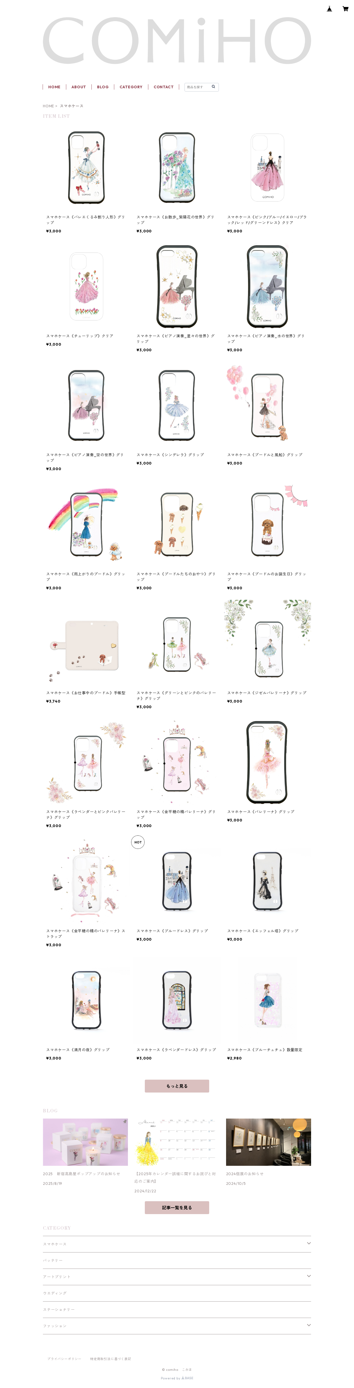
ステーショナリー (59, 1309)
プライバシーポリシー (64, 1359)
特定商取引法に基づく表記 (110, 1359)
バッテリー (53, 1260)
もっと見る (177, 1086)
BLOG (103, 87)
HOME (54, 87)
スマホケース (55, 1244)
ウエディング (55, 1293)
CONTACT (164, 87)
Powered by (177, 1378)
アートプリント (57, 1276)
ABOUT (79, 87)
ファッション (55, 1326)
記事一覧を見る (177, 1207)
